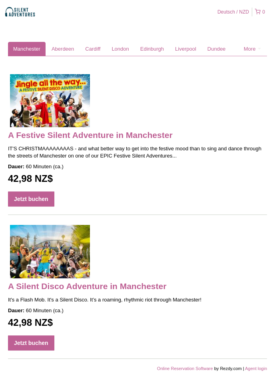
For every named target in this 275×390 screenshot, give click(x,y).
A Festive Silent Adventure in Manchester (90, 135)
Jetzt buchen (31, 199)
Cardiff (92, 49)
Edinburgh (152, 49)
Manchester (26, 49)
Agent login (256, 368)
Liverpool (185, 49)
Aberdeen (63, 49)
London (120, 49)
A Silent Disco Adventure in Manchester (87, 286)
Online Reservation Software (185, 368)
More (252, 49)
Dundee (216, 49)
